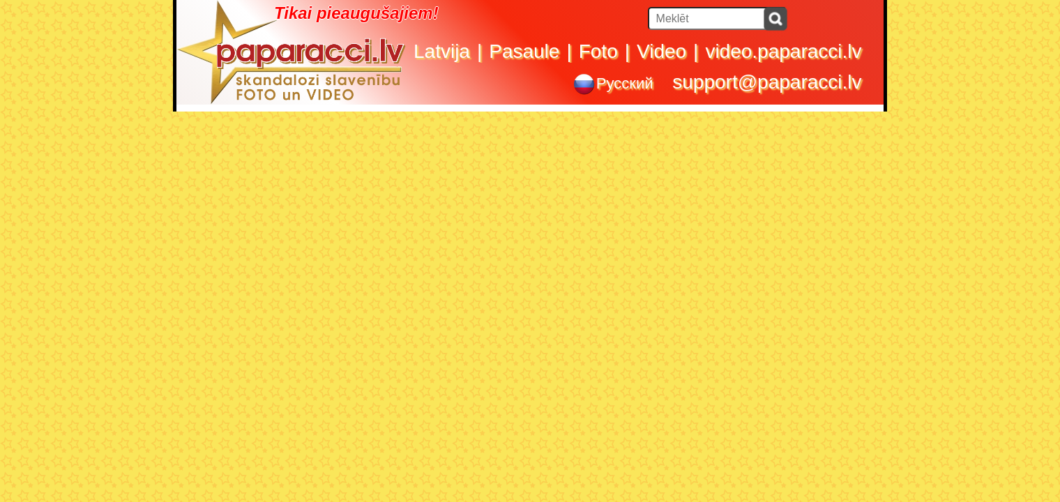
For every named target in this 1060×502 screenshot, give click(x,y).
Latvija (442, 51)
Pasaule (524, 51)
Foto (598, 51)
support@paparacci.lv (766, 82)
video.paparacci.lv (783, 51)
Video (661, 51)
